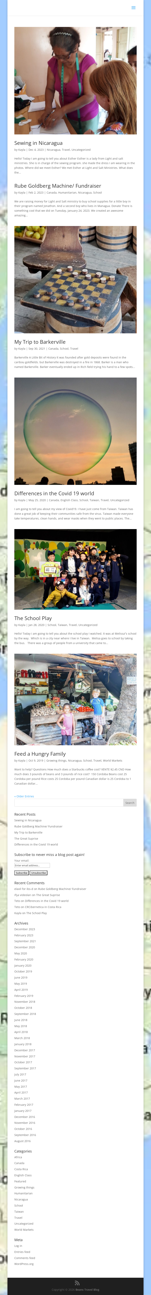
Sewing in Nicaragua (38, 142)
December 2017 (24, 1050)
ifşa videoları (22, 895)
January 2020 (22, 965)
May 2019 (20, 983)
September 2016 (25, 1135)
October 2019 (23, 971)
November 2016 (24, 1123)
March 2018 (22, 1038)
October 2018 (23, 1008)
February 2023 (23, 935)
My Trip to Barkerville (40, 341)
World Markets (112, 760)
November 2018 (24, 1002)
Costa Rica (21, 1169)
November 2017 (24, 1056)
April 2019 (21, 990)
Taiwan (94, 500)
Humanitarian (67, 192)
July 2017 (20, 1074)
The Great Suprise (26, 838)
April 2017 (21, 1092)
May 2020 (20, 953)
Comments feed (24, 1258)
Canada (52, 192)
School (97, 192)
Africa (18, 1157)
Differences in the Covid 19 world (54, 493)
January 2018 (22, 1044)
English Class (69, 500)
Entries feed (22, 1252)
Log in (18, 1246)
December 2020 (24, 947)
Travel (66, 150)
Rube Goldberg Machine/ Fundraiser (57, 185)
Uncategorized (81, 150)
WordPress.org (24, 1264)
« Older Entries (24, 796)
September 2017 (25, 1068)
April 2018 (21, 1032)
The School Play (33, 618)
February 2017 (23, 1105)
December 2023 (24, 929)
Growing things (56, 760)
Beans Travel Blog (87, 1289)
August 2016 (22, 1141)
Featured (20, 1181)
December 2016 (24, 1117)
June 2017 (20, 1080)
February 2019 (23, 996)
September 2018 (25, 1014)
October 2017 (23, 1062)
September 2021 (25, 941)
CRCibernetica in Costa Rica (43, 907)
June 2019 (20, 977)
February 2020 (23, 959)
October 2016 (23, 1129)
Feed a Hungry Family (40, 753)
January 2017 (22, 1111)
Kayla (21, 150)
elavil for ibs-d (23, 889)
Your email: (21, 860)
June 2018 (20, 1020)
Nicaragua (53, 150)
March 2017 (22, 1098)
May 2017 (20, 1086)
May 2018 (20, 1026)
